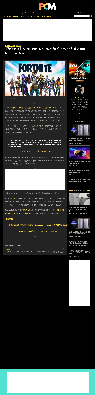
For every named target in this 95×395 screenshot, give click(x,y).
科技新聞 (12, 46)
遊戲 (7, 46)
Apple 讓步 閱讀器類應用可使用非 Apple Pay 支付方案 (38, 231)
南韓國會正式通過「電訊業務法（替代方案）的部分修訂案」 (31, 108)
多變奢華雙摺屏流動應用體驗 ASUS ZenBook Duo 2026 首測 (78, 242)
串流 (70, 175)
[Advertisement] (47, 29)
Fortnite (18, 245)
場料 (70, 256)
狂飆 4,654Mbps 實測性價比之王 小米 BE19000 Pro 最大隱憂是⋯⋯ (79, 209)
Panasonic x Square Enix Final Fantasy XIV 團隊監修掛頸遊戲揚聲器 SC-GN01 (50, 252)
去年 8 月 (16, 198)
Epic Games (11, 245)
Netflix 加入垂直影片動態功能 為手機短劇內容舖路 (79, 171)
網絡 (70, 213)
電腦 (70, 245)
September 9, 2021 (45, 151)
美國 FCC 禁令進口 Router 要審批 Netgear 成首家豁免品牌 (79, 233)
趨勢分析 (18, 46)
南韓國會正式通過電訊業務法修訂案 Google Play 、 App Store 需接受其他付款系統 (38, 225)
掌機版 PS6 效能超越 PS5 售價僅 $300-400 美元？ (79, 162)
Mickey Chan (13, 99)
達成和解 (27, 210)
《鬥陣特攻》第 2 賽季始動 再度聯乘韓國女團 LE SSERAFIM (79, 180)
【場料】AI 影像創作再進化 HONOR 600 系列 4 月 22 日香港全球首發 (79, 252)
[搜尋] (90, 16)
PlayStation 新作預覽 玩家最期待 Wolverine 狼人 (18, 251)
